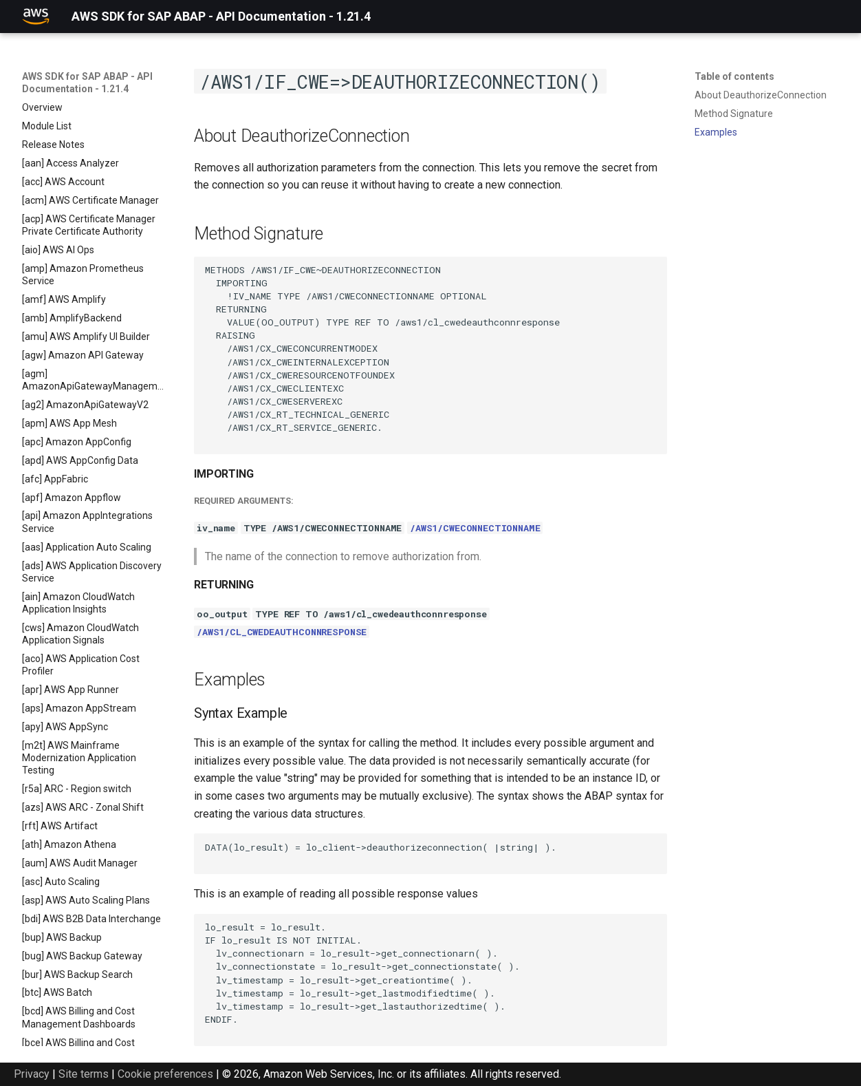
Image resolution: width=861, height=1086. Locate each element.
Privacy (32, 1073)
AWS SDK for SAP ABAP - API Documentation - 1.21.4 (87, 82)
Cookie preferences (165, 1073)
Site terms (83, 1073)
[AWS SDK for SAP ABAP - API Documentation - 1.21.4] (36, 16)
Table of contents (734, 76)
